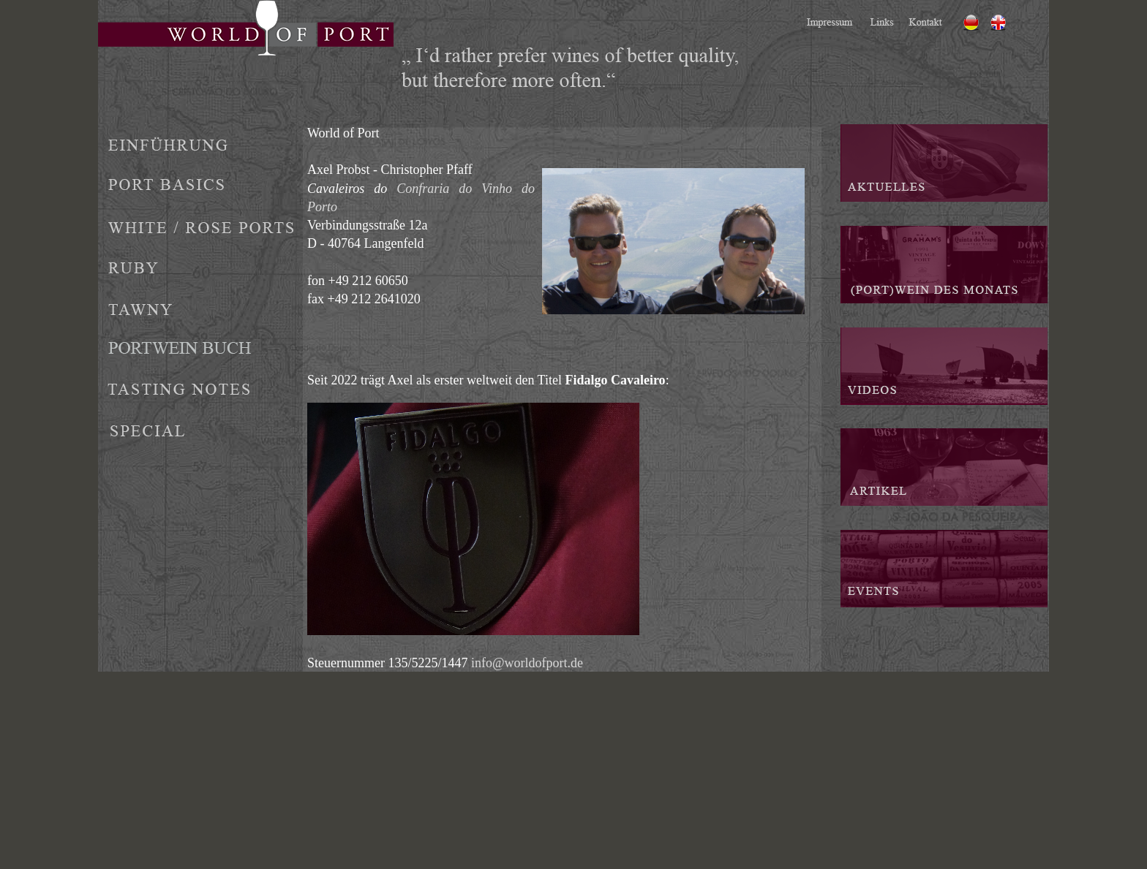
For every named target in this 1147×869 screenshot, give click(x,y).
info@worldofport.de (527, 663)
